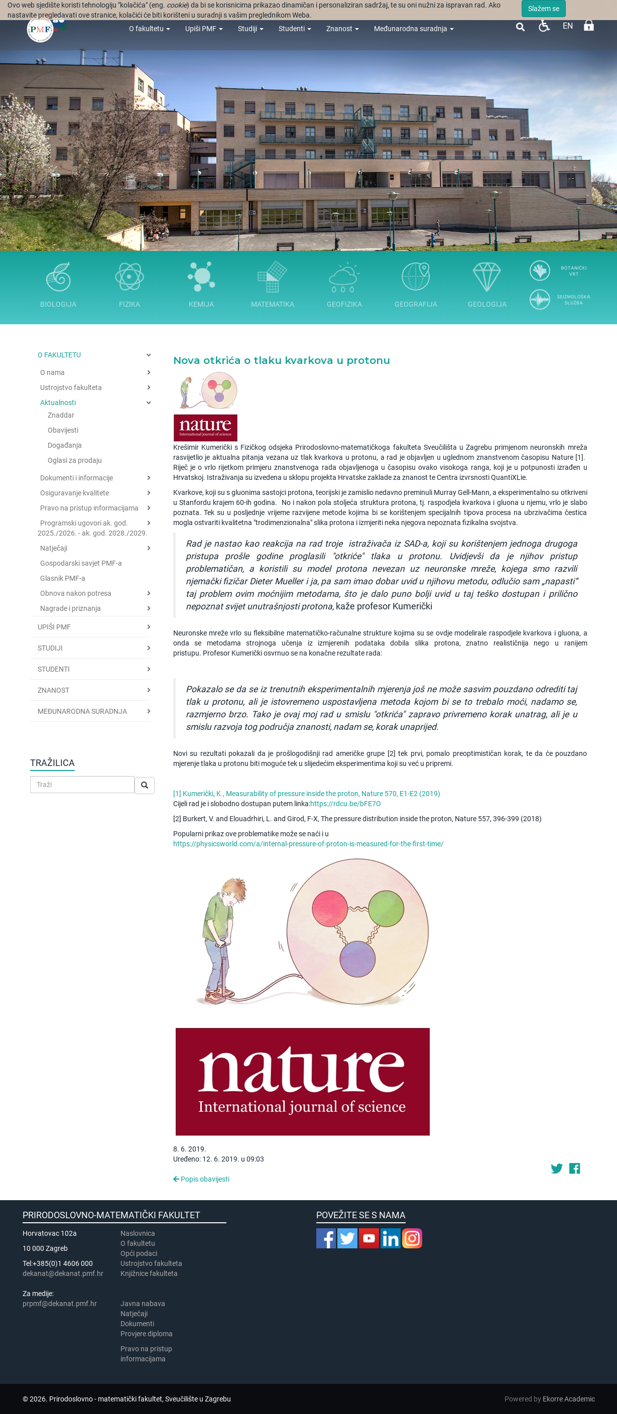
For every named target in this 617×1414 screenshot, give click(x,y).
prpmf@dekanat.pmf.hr (60, 1304)
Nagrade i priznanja (70, 608)
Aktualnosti (58, 403)
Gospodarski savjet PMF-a (81, 563)
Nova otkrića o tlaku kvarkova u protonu (281, 360)
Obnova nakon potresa (75, 593)
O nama (52, 372)
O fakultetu (149, 29)
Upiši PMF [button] (54, 627)
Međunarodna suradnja (414, 29)
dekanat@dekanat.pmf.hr (63, 1273)
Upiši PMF (204, 29)
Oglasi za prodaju (75, 460)
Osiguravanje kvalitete (74, 493)
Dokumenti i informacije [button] (76, 478)
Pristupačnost (544, 25)
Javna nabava (142, 1304)
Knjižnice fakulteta (149, 1273)
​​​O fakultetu (137, 1243)
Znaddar (61, 415)
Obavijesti (63, 430)
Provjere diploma (146, 1334)
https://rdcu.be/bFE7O (345, 804)
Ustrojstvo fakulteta (71, 387)
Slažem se (543, 9)
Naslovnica (137, 1233)
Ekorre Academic (569, 1399)
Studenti (295, 29)
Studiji (251, 29)
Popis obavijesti (201, 1179)
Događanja (65, 445)
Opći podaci (138, 1253)
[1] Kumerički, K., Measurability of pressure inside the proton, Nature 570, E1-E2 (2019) (307, 794)
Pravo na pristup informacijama (89, 508)
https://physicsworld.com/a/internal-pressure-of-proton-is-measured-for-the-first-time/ (308, 844)
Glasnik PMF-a (62, 578)
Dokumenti (137, 1324)
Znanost (342, 29)
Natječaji (53, 548)
